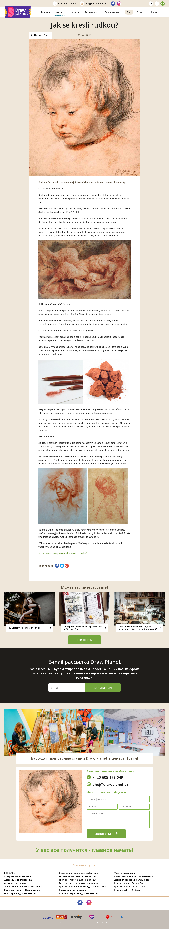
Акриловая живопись (15, 883)
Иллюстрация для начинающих (20, 893)
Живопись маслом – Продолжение (22, 890)
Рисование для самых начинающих (77, 876)
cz (151, 3)
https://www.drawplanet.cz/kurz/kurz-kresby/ (62, 553)
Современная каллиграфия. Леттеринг (79, 873)
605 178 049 (64, 3)
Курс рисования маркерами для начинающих (82, 886)
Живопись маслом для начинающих (23, 886)
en (157, 3)
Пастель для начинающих (72, 890)
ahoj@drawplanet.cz (93, 3)
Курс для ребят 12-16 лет (127, 890)
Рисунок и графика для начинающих (78, 879)
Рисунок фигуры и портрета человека (78, 883)
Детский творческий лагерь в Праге (132, 879)
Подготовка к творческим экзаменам (133, 876)
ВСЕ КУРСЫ (9, 873)
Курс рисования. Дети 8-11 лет (130, 886)
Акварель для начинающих (18, 876)
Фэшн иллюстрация (124, 873)
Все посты (84, 639)
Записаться (103, 687)
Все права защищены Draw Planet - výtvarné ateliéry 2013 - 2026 (84, 923)
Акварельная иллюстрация (18, 879)
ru (162, 3)
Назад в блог (40, 35)
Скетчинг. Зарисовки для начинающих (79, 893)
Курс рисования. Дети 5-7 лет (129, 883)
